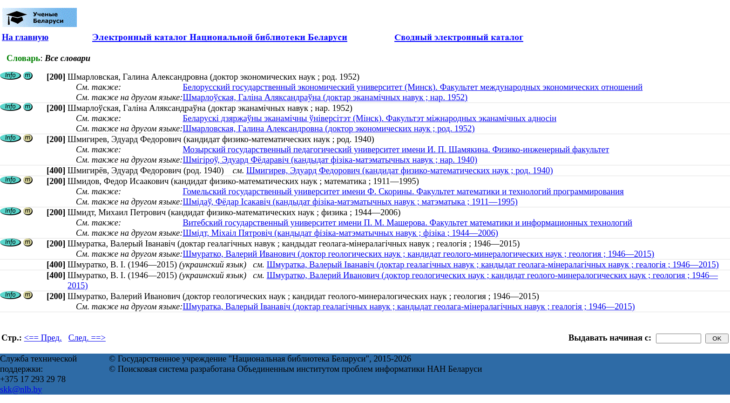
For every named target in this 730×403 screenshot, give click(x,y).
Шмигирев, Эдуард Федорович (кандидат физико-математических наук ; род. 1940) (399, 170)
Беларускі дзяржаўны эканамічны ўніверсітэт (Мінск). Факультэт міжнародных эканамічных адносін (369, 118)
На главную (25, 37)
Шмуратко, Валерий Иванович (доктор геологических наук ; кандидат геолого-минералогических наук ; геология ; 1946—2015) (418, 254)
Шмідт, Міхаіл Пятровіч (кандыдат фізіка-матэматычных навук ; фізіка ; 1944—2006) (340, 233)
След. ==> (87, 337)
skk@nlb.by (21, 389)
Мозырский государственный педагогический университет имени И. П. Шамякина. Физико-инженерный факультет (395, 149)
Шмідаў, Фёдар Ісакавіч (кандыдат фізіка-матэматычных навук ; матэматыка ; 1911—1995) (350, 201)
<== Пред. (43, 337)
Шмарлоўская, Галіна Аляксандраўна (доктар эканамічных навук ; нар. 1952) (324, 97)
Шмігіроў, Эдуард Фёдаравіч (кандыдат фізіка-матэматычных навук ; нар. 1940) (329, 159)
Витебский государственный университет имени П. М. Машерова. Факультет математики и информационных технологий (407, 222)
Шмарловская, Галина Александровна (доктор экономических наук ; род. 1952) (328, 128)
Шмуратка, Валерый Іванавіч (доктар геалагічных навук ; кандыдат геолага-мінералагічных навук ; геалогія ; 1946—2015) (493, 264)
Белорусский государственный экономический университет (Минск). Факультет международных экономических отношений (412, 87)
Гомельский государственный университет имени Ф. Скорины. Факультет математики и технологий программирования (402, 191)
